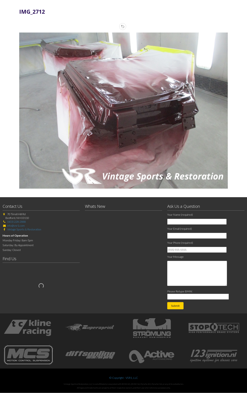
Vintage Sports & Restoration (24, 229)
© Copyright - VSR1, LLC (123, 377)
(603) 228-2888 (16, 221)
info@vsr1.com (16, 225)
